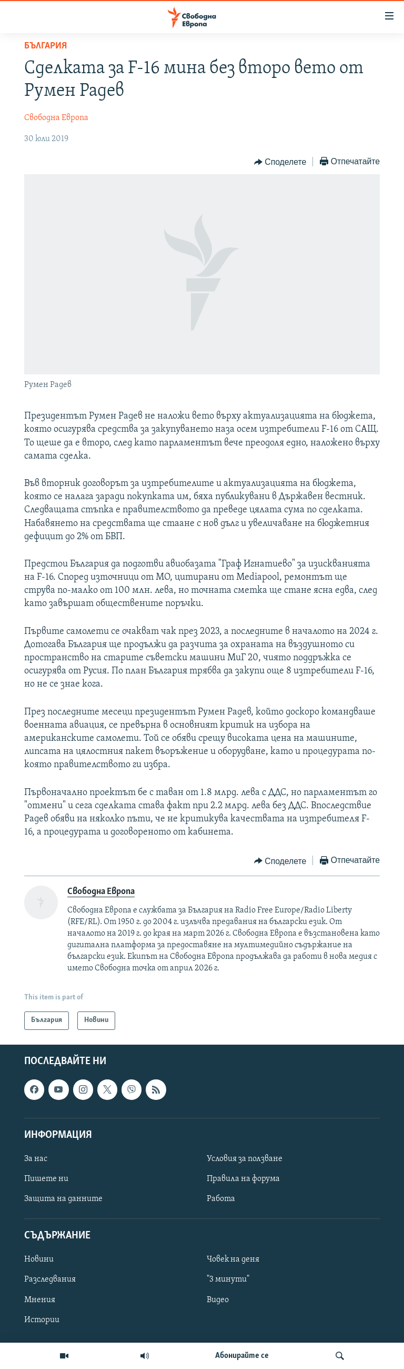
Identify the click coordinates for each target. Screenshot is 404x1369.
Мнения (39, 1299)
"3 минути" (228, 1279)
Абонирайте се (242, 1356)
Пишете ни (46, 1179)
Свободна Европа (56, 118)
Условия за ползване (244, 1159)
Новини (39, 1259)
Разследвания (50, 1279)
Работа (221, 1199)
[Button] (280, 162)
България (45, 46)
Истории (41, 1320)
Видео (218, 1299)
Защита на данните (63, 1199)
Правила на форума (243, 1179)
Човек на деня (233, 1259)
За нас (35, 1159)
